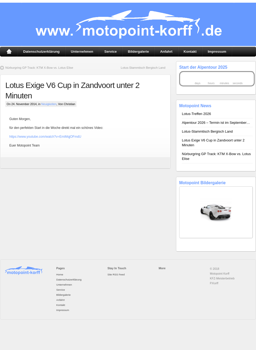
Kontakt (190, 51)
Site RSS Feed (116, 274)
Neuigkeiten (49, 104)
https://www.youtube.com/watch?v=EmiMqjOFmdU (45, 137)
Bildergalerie (138, 51)
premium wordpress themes (118, 332)
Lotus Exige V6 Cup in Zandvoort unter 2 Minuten (213, 142)
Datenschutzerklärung (41, 51)
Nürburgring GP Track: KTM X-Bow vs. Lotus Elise (39, 67)
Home (9, 51)
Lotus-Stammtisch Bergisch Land (143, 67)
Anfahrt (166, 51)
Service (110, 51)
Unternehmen (82, 51)
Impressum (217, 51)
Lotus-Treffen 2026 (196, 114)
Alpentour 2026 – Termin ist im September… (216, 123)
